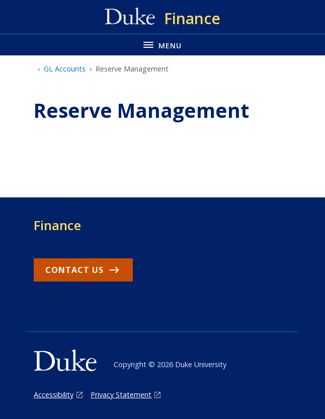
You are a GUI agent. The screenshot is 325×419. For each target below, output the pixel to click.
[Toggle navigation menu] (162, 44)
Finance (57, 225)
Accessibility (53, 394)
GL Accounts (65, 69)
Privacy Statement (121, 394)
